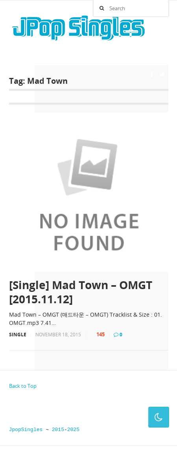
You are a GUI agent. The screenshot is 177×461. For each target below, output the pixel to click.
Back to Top (23, 385)
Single (17, 334)
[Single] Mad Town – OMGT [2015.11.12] (80, 292)
